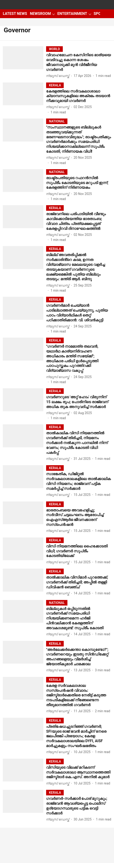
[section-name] (54, 49)
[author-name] (58, 75)
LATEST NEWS (15, 13)
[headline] (78, 62)
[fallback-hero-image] (24, 62)
